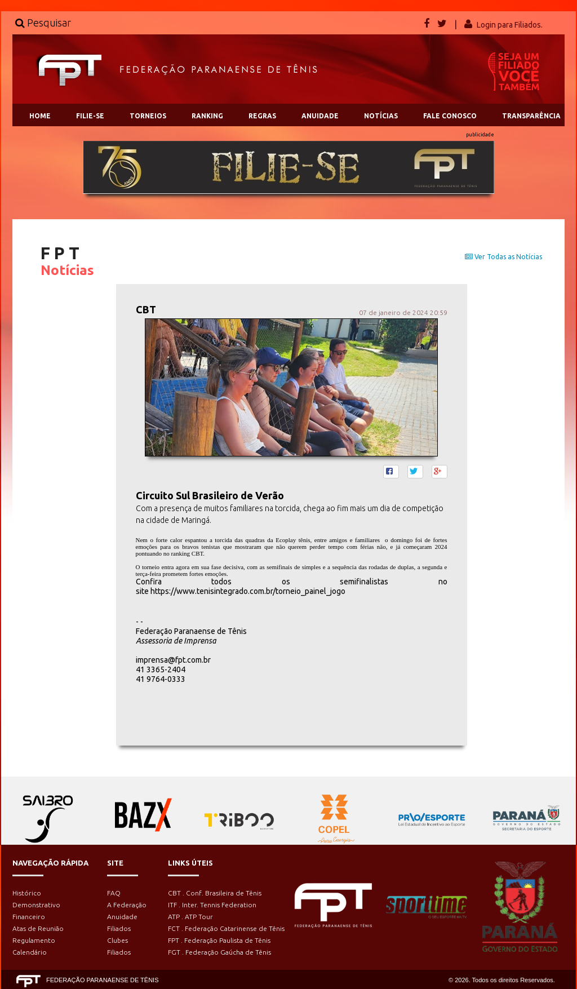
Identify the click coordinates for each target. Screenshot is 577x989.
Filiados (119, 928)
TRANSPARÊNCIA (531, 115)
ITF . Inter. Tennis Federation (212, 904)
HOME (40, 115)
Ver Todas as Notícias (503, 256)
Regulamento (33, 940)
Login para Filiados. (510, 24)
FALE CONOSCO (450, 115)
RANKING (207, 115)
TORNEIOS (148, 115)
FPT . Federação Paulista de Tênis (219, 940)
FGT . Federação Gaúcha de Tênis (219, 952)
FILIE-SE (90, 115)
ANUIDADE (320, 115)
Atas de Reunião (38, 928)
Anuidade (122, 916)
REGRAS (262, 115)
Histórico (26, 893)
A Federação (127, 904)
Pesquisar (43, 22)
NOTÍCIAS (381, 115)
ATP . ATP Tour (190, 916)
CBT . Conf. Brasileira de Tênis (214, 893)
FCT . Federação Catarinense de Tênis (226, 928)
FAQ (114, 893)
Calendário (29, 952)
